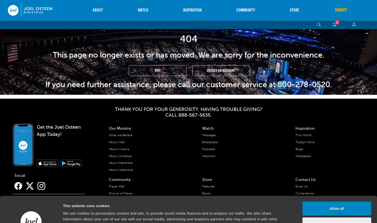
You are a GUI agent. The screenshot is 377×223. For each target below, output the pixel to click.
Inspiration (192, 10)
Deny (337, 200)
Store (294, 10)
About (98, 10)
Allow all (337, 184)
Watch (143, 10)
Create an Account (221, 70)
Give (158, 70)
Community (245, 10)
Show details (74, 213)
